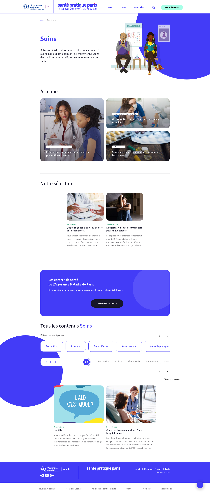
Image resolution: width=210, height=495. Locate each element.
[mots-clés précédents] (160, 370)
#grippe (118, 361)
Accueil (42, 20)
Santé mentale (128, 346)
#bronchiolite (134, 361)
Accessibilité (166, 488)
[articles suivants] (167, 336)
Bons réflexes (101, 346)
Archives (129, 488)
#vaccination (103, 361)
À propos (75, 346)
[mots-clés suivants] (167, 370)
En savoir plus (163, 472)
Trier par (173, 379)
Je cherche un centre (107, 303)
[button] (86, 362)
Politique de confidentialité (104, 488)
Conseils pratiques (159, 346)
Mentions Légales (74, 488)
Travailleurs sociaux (47, 488)
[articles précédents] (160, 336)
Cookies (147, 488)
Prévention (51, 346)
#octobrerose (152, 361)
